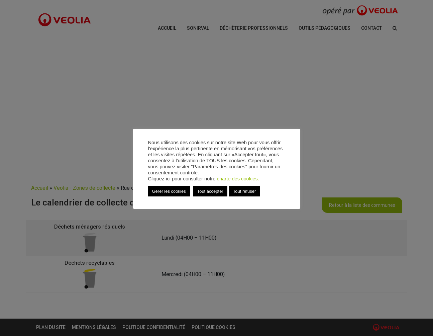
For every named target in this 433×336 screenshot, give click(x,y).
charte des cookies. (238, 178)
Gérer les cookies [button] (169, 191)
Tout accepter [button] (210, 191)
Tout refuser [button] (244, 191)
